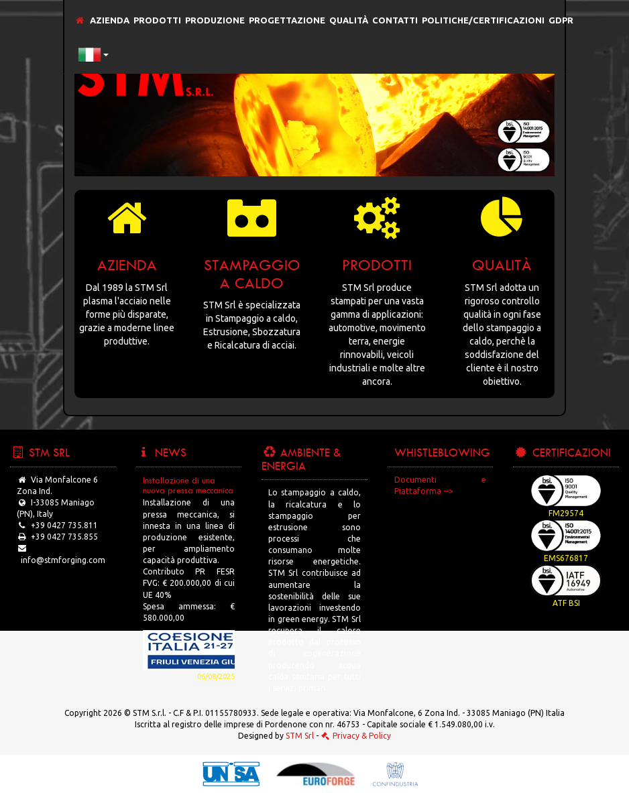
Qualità (348, 20)
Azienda (109, 20)
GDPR (561, 20)
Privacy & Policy (356, 735)
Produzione (215, 20)
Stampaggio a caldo (252, 273)
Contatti (395, 20)
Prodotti (157, 20)
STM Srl (300, 735)
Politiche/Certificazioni (483, 20)
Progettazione (287, 20)
